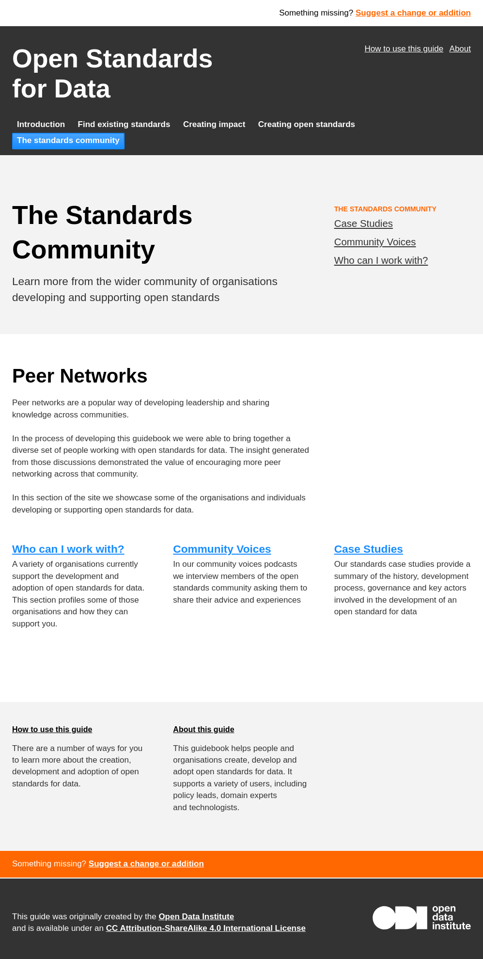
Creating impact (214, 124)
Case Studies (363, 223)
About (460, 48)
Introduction (41, 124)
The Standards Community (385, 209)
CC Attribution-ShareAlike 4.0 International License (206, 928)
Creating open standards (306, 124)
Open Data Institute (196, 916)
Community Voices (375, 242)
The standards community (68, 140)
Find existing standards (124, 124)
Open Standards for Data (112, 73)
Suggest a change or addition (413, 12)
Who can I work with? (381, 260)
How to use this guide (404, 48)
